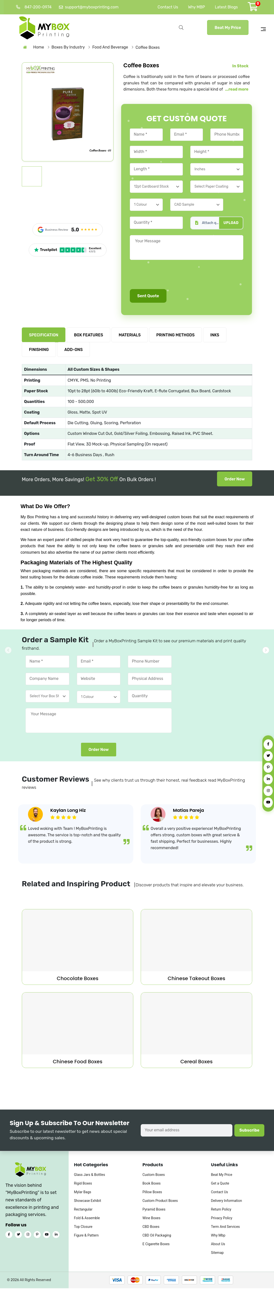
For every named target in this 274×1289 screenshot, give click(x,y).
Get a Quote (220, 1184)
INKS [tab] (214, 336)
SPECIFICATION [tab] (43, 336)
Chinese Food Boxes (77, 1062)
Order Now (234, 480)
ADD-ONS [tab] (73, 350)
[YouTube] (268, 802)
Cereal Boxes (196, 1062)
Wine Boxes (151, 1219)
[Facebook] (268, 744)
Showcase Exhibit (87, 1202)
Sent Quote (148, 296)
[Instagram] (268, 791)
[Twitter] (268, 756)
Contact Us (168, 7)
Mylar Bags (82, 1193)
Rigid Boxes (83, 1184)
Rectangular (83, 1210)
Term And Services (225, 1228)
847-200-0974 (34, 7)
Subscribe (249, 1131)
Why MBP (196, 7)
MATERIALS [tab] (130, 336)
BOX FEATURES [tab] (88, 336)
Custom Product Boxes (160, 1202)
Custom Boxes (153, 1176)
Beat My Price (228, 27)
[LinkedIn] (268, 779)
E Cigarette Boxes (156, 1245)
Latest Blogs (226, 7)
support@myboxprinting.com (88, 7)
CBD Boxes (151, 1228)
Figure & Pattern (86, 1236)
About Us (218, 1245)
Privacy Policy (221, 1219)
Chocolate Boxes (77, 979)
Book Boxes (151, 1184)
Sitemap (217, 1254)
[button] (265, 650)
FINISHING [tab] (39, 350)
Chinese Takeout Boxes (196, 979)
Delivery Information (226, 1202)
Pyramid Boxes (153, 1210)
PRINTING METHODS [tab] (175, 336)
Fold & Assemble (87, 1219)
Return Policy (221, 1210)
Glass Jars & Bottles (89, 1176)
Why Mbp (218, 1236)
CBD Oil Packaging (156, 1236)
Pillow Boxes (152, 1193)
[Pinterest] (268, 768)
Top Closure (83, 1228)
